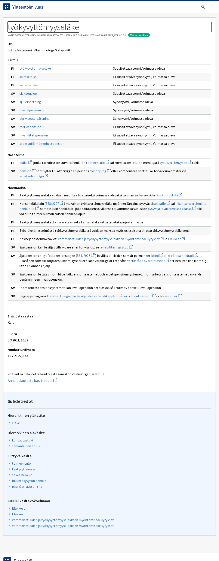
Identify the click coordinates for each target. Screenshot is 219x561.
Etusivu (13, 21)
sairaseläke (31, 100)
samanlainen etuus (148, 91)
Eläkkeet (140, 153)
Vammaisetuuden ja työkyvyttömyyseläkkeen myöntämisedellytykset (167, 167)
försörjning (103, 204)
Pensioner (97, 401)
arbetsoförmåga (37, 215)
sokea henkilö (144, 120)
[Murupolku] (109, 32)
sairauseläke (32, 108)
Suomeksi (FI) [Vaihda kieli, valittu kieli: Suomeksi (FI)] (145, 8)
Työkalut (37, 21)
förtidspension (33, 150)
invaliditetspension (37, 158)
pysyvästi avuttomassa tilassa (82, 263)
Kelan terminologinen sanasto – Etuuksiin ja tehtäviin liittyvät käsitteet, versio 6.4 (85, 32)
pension (31, 204)
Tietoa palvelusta (68, 21)
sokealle (71, 252)
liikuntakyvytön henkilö (151, 126)
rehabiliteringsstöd (39, 327)
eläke (29, 191)
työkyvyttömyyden (88, 196)
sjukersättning (33, 125)
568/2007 (58, 247)
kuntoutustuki (82, 239)
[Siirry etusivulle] (32, 8)
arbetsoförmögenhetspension (42, 168)
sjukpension (31, 117)
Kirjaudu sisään (195, 8)
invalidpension (33, 133)
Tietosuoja (56, 549)
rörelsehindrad (98, 340)
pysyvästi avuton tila (149, 131)
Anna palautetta (21, 549)
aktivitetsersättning (38, 142)
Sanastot (13, 32)
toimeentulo (100, 191)
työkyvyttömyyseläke (38, 92)
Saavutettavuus (89, 549)
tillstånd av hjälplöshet (59, 351)
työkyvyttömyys (145, 114)
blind (71, 340)
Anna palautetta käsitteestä (44, 486)
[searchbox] (92, 8)
